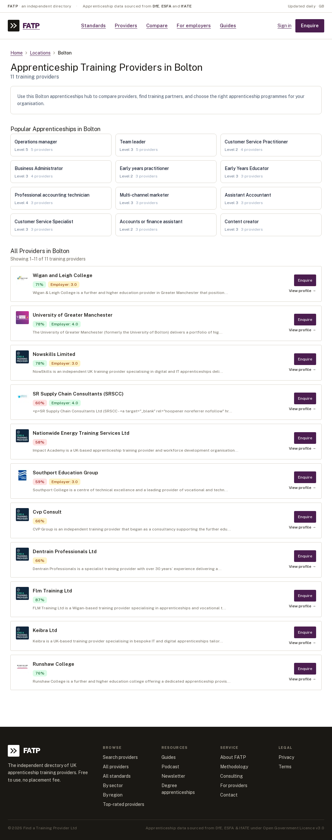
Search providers (120, 757)
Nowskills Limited (54, 354)
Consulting (231, 776)
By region (113, 794)
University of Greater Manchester (73, 315)
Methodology (234, 766)
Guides (228, 25)
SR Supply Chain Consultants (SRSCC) (78, 393)
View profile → (302, 290)
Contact (229, 794)
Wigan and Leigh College (62, 275)
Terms (285, 766)
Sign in (284, 25)
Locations (40, 52)
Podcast (170, 766)
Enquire (310, 25)
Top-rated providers (123, 804)
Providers (126, 25)
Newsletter (173, 776)
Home (16, 52)
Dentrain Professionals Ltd (65, 551)
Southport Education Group (65, 472)
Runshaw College (53, 664)
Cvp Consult (47, 512)
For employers (194, 25)
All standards (117, 776)
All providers (116, 766)
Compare (157, 25)
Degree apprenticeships (178, 789)
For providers (233, 785)
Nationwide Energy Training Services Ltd (81, 433)
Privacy (286, 757)
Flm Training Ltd (52, 590)
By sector (113, 785)
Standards (93, 25)
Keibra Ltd (45, 630)
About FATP (233, 757)
